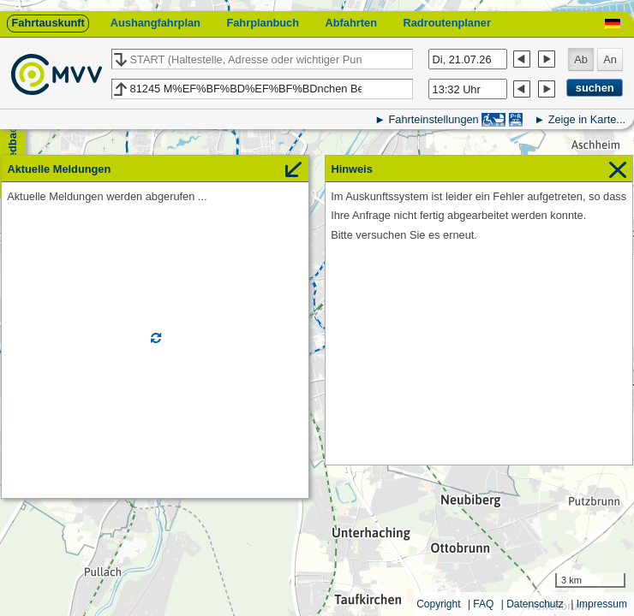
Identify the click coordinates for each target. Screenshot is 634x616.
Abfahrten (351, 22)
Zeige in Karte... (586, 119)
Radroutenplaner (446, 22)
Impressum (602, 604)
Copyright (438, 604)
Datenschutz (535, 604)
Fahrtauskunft (47, 22)
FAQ (483, 604)
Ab (581, 59)
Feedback (12, 146)
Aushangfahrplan (155, 22)
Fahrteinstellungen (433, 119)
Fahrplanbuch (262, 22)
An (610, 59)
